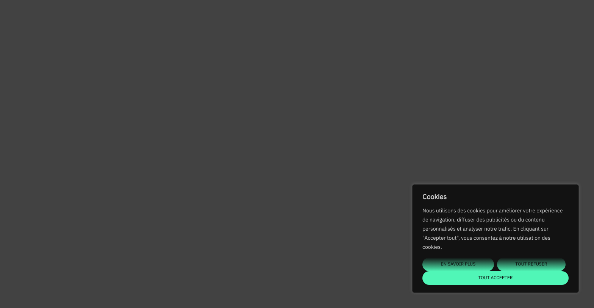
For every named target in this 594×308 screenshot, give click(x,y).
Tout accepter (495, 278)
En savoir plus (458, 264)
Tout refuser (531, 264)
